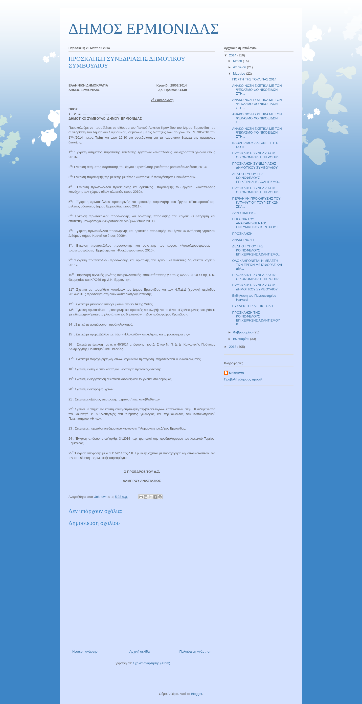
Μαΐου (238, 61)
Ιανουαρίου (241, 339)
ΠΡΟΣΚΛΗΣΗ (242, 234)
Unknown (236, 373)
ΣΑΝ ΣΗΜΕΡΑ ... (244, 213)
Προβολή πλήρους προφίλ (243, 379)
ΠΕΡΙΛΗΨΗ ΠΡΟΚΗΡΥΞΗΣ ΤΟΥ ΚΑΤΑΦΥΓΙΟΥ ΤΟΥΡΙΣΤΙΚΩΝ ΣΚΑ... (256, 202)
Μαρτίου (239, 73)
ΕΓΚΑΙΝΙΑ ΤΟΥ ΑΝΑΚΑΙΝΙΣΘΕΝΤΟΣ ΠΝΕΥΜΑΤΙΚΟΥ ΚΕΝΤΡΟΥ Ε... (257, 223)
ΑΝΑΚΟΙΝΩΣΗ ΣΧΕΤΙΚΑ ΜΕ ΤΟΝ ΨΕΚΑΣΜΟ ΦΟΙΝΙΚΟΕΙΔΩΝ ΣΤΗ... (257, 89)
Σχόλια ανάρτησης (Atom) (151, 663)
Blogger (196, 694)
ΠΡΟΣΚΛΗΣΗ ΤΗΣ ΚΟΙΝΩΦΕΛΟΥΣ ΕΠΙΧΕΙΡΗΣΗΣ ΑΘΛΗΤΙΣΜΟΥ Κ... (256, 318)
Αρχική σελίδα (139, 651)
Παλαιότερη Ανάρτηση (195, 651)
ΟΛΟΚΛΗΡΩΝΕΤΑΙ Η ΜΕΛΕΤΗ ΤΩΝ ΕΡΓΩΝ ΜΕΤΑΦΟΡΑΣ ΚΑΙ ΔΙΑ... (257, 264)
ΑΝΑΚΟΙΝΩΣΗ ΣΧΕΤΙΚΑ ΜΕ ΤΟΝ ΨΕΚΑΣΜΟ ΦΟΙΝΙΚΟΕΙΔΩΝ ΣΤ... (257, 118)
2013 (233, 347)
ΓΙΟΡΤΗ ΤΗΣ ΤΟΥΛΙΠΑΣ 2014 (254, 79)
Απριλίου (240, 67)
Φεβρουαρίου (243, 332)
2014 (233, 55)
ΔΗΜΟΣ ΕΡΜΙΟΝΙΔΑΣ (144, 28)
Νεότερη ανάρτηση (86, 651)
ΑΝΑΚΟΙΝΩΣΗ (243, 240)
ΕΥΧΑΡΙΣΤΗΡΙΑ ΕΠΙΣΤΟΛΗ (252, 306)
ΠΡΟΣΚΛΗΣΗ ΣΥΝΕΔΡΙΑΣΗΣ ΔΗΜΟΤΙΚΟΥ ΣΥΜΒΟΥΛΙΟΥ (255, 165)
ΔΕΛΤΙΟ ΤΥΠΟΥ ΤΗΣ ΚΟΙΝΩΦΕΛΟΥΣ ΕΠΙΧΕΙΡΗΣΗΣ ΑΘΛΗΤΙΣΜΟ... (256, 178)
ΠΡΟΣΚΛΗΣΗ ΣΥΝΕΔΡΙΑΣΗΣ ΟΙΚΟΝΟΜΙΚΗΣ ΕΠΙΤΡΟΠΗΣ (255, 155)
